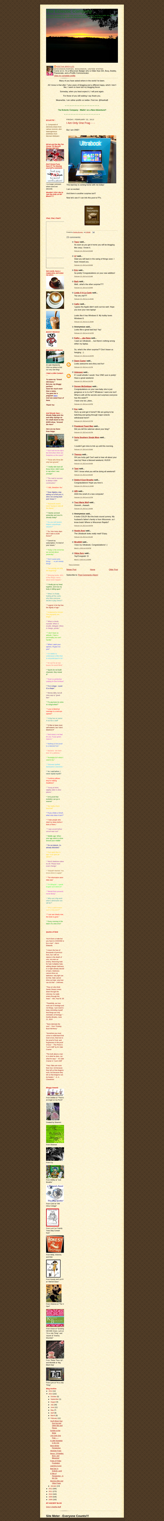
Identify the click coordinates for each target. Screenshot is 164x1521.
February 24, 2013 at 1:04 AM (83, 508)
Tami (76, 469)
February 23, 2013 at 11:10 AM (83, 486)
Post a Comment (74, 565)
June (53, 1407)
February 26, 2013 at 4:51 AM (83, 537)
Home (92, 570)
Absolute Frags (55, 1451)
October (54, 1397)
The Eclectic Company (69, 11)
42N (76, 491)
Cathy (76, 304)
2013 (51, 1394)
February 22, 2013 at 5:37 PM (83, 421)
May (52, 1410)
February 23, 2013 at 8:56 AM (83, 475)
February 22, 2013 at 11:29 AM (83, 322)
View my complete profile (64, 76)
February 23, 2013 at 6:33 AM (83, 449)
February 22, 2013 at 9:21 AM (83, 276)
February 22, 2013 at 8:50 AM (83, 265)
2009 (51, 1497)
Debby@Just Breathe (83, 480)
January (54, 1486)
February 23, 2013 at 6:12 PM (83, 497)
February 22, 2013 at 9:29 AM (83, 287)
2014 (51, 1391)
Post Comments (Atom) (88, 575)
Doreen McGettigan (83, 386)
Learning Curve (55, 1466)
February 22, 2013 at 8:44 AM (83, 251)
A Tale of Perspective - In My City (56, 1476)
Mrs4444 (78, 542)
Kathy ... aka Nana (82, 338)
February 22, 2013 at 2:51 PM (83, 381)
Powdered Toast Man (83, 426)
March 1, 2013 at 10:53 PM (82, 548)
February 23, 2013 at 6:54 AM (83, 463)
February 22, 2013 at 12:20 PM (84, 356)
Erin (76, 270)
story (56, 396)
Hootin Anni (79, 531)
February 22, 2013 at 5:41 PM (83, 432)
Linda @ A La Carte (83, 293)
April (52, 1413)
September (55, 1399)
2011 (51, 1491)
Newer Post (71, 570)
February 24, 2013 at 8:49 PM (83, 525)
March (53, 1415)
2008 (51, 1499)
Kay (76, 409)
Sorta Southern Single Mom (86, 437)
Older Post (113, 570)
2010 (51, 1494)
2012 (51, 1489)
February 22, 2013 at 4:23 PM (83, 404)
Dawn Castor (80, 361)
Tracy (76, 242)
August (53, 1402)
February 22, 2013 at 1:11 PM (83, 367)
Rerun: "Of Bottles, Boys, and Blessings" (57, 1456)
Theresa (78, 454)
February (54, 1418)
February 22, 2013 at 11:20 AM (83, 299)
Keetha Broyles (65, 67)
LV (75, 256)
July (52, 1405)
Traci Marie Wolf (81, 502)
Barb (76, 281)
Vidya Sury (79, 553)
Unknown (78, 372)
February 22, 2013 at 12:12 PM (84, 333)
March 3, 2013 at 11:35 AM (82, 559)
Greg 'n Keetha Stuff (53, 1507)
